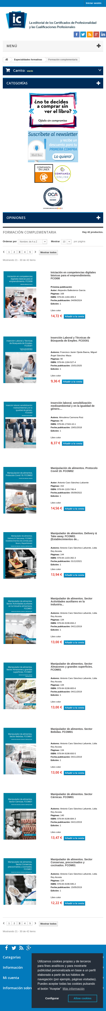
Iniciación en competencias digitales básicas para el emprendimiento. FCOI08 (73, 275)
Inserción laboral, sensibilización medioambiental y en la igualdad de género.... (73, 405)
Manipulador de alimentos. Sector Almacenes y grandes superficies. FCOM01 (72, 666)
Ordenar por (10, 241)
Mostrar (55, 241)
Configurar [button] (52, 998)
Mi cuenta (11, 977)
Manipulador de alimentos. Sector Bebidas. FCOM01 (71, 730)
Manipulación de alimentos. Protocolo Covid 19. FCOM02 (74, 470)
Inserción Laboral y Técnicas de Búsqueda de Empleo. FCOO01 (70, 339)
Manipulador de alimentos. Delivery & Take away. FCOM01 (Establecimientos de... (74, 536)
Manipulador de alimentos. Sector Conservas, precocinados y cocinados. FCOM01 (71, 862)
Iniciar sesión (93, 3)
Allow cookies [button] (82, 998)
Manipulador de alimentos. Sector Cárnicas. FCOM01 (71, 796)
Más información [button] (73, 988)
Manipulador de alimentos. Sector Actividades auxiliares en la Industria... (71, 601)
